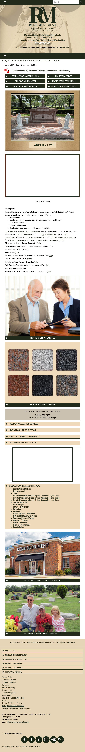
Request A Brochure (42, 38)
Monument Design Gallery (16, 655)
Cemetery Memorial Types (23, 518)
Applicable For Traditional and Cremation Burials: (24, 271)
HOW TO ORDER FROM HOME (63, 81)
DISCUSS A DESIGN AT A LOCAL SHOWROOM (42, 580)
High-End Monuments (21, 525)
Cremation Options (9, 693)
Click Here (65, 47)
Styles (15, 493)
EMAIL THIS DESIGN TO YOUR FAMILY (24, 436)
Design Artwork (19, 491)
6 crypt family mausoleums (33, 237)
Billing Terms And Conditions (13, 706)
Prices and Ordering (13, 672)
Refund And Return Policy (12, 703)
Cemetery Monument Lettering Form (16, 708)
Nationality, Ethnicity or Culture (25, 516)
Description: (10, 209)
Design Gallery (7, 677)
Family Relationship (21, 507)
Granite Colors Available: (14, 259)
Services (5, 685)
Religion (16, 511)
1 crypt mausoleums (32, 232)
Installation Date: (11, 249)
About (4, 700)
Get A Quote (56, 35)
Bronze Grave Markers (22, 489)
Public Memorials (20, 523)
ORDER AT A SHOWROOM (25, 81)
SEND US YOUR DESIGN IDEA (25, 86)
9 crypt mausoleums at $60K (21, 240)
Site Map (5, 746)
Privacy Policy (34, 746)
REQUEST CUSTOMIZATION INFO (25, 76)
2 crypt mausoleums (24, 234)
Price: (7, 252)
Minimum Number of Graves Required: (20, 243)
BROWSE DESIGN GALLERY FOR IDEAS (24, 486)
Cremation (17, 509)
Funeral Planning (8, 687)
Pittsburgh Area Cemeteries (24, 514)
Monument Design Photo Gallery (37, 35)
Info (39, 243)
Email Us (54, 38)
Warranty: (8, 268)
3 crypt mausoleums (48, 234)
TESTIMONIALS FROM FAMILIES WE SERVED (42, 633)
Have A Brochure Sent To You (22, 430)
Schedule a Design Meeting (16, 659)
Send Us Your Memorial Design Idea (50, 40)
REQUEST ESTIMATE (63, 76)
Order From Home (27, 40)
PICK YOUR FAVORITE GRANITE (42, 404)
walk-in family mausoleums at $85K (50, 240)
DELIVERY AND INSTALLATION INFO (23, 443)
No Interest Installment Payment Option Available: (25, 256)
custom (21, 232)
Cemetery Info (7, 690)
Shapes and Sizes (20, 502)
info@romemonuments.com (18, 722)
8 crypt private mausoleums (62, 237)
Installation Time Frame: (14, 262)
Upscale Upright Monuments (64, 642)
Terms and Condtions (18, 746)
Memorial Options (9, 680)
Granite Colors (18, 527)
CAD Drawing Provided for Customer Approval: (23, 265)
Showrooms (6, 695)
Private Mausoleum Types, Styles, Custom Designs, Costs (36, 496)
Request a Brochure (17, 642)
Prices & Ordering (9, 682)
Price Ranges (18, 505)
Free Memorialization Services (23, 424)
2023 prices (10, 232)
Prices (29, 38)
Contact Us (10, 651)
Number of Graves (20, 520)
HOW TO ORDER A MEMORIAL (42, 338)
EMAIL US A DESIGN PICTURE (63, 86)
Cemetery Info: (11, 246)
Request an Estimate (14, 668)
